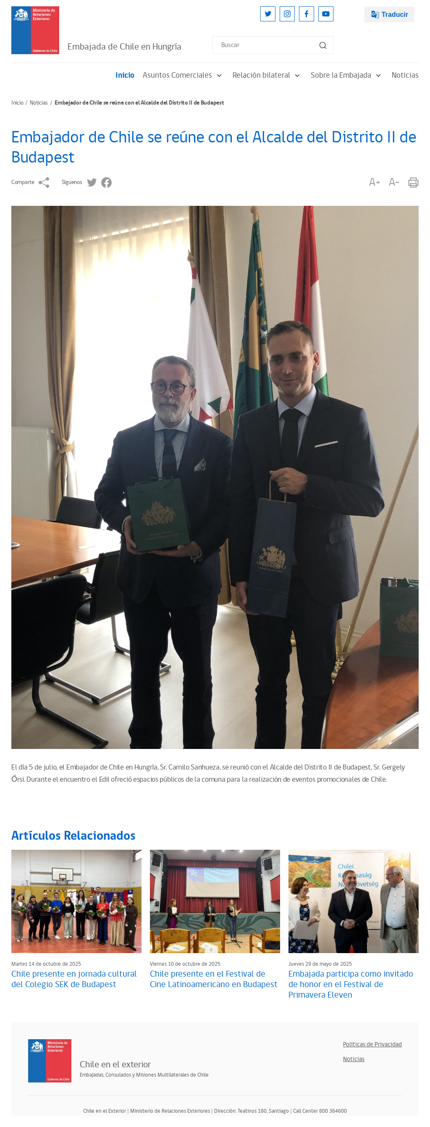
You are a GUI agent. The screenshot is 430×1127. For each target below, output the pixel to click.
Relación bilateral (267, 75)
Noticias (405, 75)
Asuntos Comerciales (183, 75)
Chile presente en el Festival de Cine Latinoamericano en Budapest (214, 979)
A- (394, 182)
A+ (374, 182)
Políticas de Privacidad (372, 1044)
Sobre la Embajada (347, 75)
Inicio (124, 75)
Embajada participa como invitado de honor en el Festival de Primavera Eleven (350, 984)
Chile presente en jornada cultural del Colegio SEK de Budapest (74, 979)
